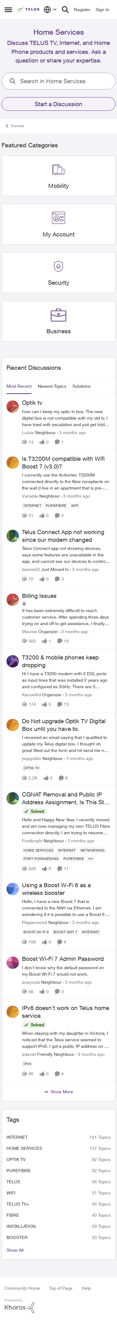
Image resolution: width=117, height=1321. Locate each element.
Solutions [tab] (81, 386)
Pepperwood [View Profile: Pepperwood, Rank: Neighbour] (34, 922)
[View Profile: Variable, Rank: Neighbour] (12, 462)
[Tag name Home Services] (38, 850)
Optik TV (16, 1159)
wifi (10, 1192)
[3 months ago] (71, 432)
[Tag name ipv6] (27, 1064)
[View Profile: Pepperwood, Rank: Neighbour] (12, 889)
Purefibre (18, 1170)
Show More (58, 1091)
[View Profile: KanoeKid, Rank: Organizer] (12, 661)
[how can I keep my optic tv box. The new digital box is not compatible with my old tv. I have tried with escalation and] (66, 418)
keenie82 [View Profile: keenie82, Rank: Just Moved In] (31, 569)
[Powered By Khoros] (58, 1306)
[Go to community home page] (29, 9)
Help (86, 1288)
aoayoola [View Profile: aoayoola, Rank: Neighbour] (31, 981)
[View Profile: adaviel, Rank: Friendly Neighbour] (12, 1012)
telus (13, 1181)
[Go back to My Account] (59, 234)
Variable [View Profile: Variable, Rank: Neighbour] (30, 496)
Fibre (12, 1215)
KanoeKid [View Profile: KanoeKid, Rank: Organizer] (31, 694)
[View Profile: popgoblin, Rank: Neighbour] (12, 725)
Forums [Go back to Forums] (14, 125)
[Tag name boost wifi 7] (65, 932)
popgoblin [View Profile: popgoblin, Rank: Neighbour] (31, 758)
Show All (15, 1250)
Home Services (24, 1148)
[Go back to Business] (58, 331)
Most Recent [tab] (19, 386)
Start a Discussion (58, 104)
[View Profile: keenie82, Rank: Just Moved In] (12, 536)
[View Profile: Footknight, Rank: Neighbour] (12, 798)
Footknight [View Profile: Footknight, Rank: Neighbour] (32, 840)
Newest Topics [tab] (52, 386)
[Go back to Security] (58, 283)
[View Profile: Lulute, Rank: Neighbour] (12, 406)
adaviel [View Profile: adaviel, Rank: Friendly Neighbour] (29, 1054)
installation (21, 1226)
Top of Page (60, 1288)
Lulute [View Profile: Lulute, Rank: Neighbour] (28, 432)
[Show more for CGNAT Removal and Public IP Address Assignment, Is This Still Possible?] (90, 858)
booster (17, 1237)
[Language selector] (50, 9)
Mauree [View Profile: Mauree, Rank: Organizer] (29, 631)
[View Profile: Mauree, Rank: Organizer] (12, 600)
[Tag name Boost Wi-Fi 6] (36, 932)
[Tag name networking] (92, 850)
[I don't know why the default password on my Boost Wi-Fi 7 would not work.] (66, 970)
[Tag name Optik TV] (31, 768)
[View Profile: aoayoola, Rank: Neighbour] (12, 962)
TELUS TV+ (17, 1204)
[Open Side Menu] (8, 9)
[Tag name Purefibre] (56, 505)
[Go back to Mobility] (58, 186)
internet (17, 1137)
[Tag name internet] (32, 505)
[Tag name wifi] (75, 505)
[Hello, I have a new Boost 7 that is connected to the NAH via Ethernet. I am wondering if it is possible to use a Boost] (66, 908)
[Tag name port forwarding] (41, 858)
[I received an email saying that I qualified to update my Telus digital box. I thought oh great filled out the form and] (66, 743)
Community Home (22, 1288)
